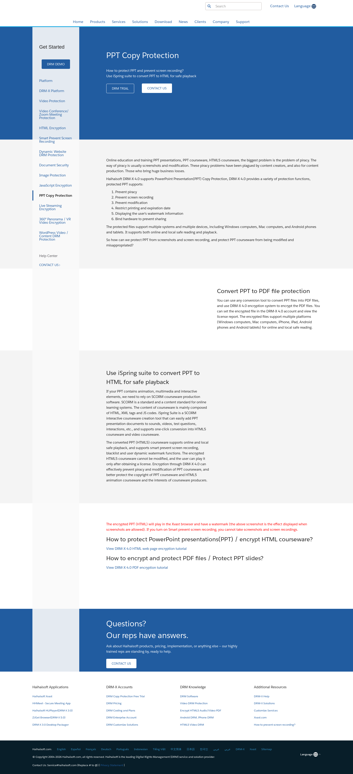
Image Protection (52, 175)
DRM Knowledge (193, 687)
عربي (216, 749)
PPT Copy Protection (55, 195)
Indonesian (141, 749)
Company (221, 21)
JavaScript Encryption (55, 185)
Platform (45, 81)
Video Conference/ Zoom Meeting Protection (54, 114)
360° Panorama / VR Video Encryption (55, 221)
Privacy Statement (112, 765)
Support (243, 21)
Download (163, 21)
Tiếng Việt (159, 749)
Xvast (253, 749)
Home (78, 21)
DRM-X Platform (51, 91)
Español (76, 749)
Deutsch (106, 749)
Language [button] (303, 6)
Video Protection (52, 101)
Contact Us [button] (279, 6)
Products (97, 21)
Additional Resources (270, 687)
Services (118, 21)
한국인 (204, 749)
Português (122, 749)
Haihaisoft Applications (50, 687)
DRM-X (240, 749)
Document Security (54, 165)
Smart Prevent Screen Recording (55, 140)
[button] (56, 64)
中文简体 (176, 749)
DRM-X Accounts (119, 687)
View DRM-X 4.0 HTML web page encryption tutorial (146, 548)
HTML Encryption (52, 128)
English (61, 749)
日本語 (191, 749)
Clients (200, 21)
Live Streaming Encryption (50, 207)
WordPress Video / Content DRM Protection (53, 235)
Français (91, 749)
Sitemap (266, 749)
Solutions (140, 21)
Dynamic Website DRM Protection (52, 153)
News (183, 21)
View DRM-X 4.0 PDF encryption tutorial (137, 567)
